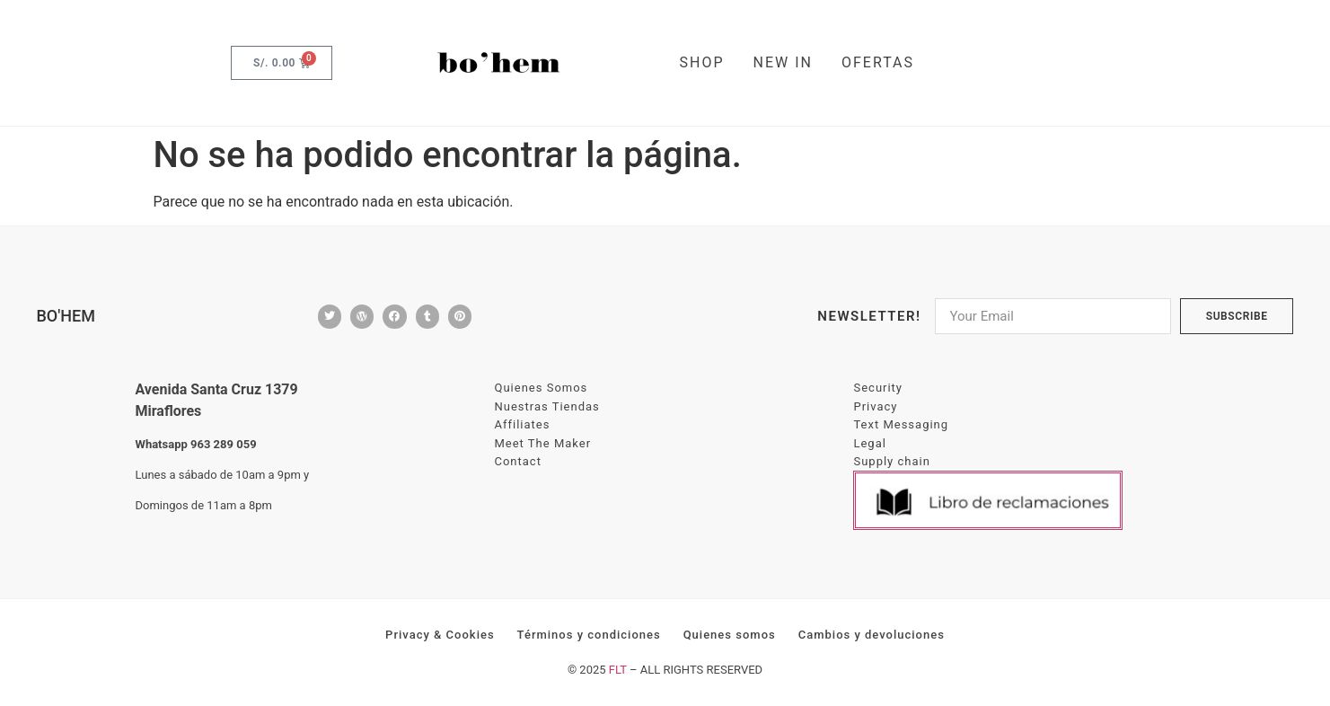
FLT (618, 669)
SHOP (702, 62)
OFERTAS (877, 62)
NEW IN (783, 62)
